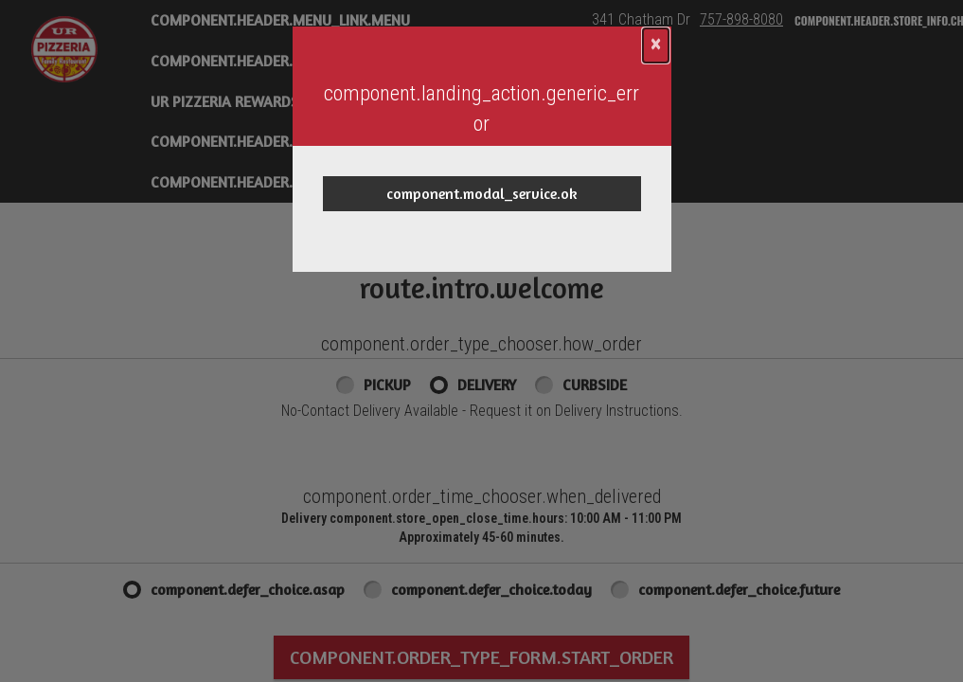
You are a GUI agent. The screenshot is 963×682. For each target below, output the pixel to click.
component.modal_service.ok (482, 193)
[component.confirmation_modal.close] (656, 45)
